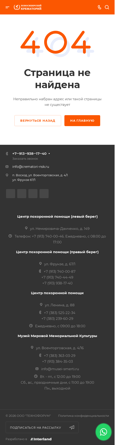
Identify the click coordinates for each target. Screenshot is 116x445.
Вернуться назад (37, 120)
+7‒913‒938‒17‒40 (29, 153)
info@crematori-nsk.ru (30, 167)
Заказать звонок (25, 158)
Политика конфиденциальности (83, 415)
